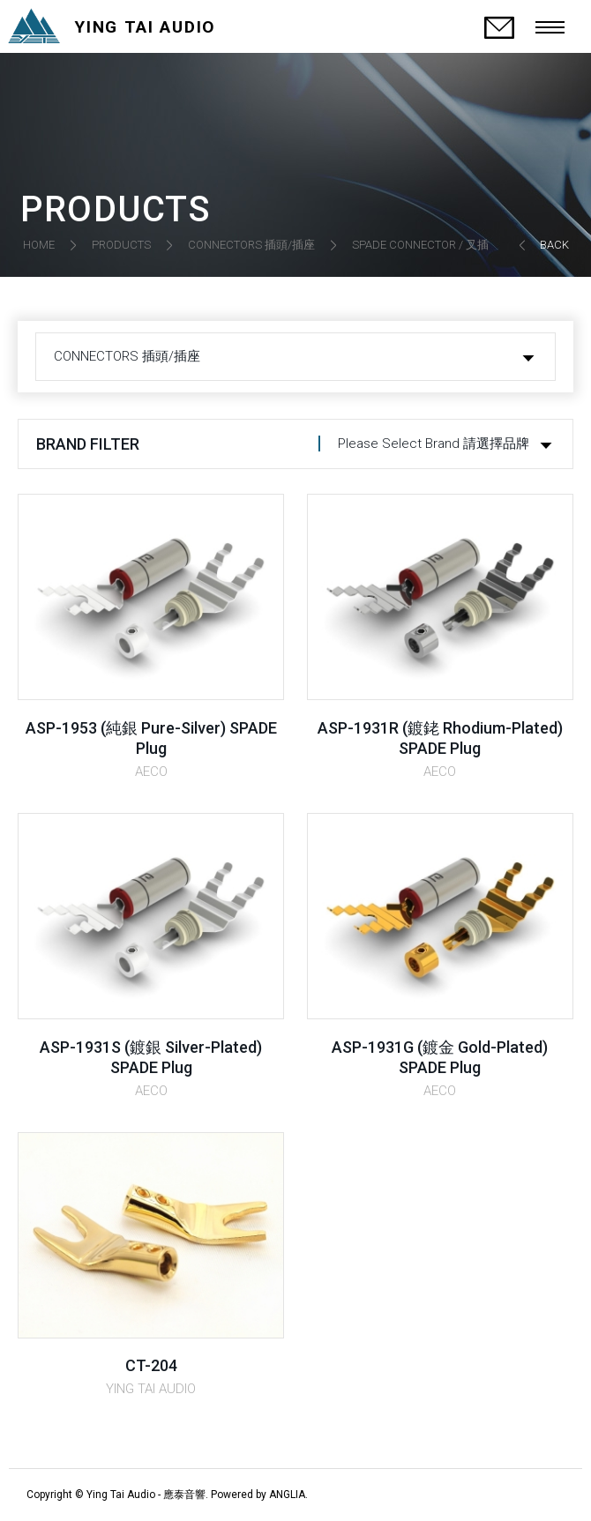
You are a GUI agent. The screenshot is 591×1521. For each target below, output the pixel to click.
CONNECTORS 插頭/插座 (251, 244)
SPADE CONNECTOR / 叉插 (420, 244)
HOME (39, 244)
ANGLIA (287, 1494)
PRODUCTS (121, 244)
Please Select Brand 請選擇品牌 (433, 443)
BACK (554, 244)
